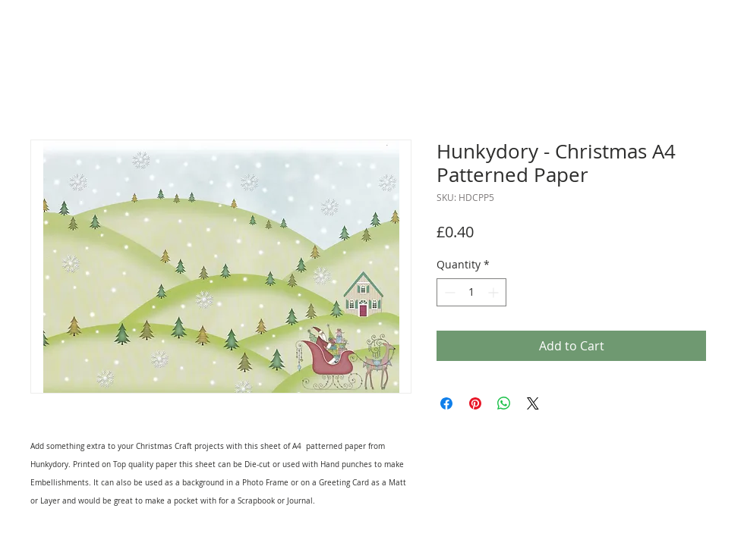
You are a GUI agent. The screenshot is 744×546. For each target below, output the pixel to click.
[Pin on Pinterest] (475, 403)
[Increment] (494, 292)
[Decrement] (448, 292)
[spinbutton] (471, 292)
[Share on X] (533, 403)
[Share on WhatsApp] (504, 403)
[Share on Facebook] (446, 403)
